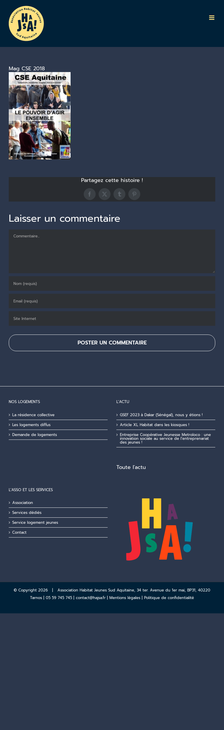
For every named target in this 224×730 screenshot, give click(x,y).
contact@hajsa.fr (91, 598)
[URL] (112, 318)
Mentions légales (124, 598)
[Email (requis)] (112, 301)
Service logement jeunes (35, 522)
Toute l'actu (131, 467)
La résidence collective (33, 415)
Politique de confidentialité (169, 598)
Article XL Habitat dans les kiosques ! (154, 425)
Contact (19, 532)
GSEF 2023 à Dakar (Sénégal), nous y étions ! (161, 415)
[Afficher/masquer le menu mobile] (212, 18)
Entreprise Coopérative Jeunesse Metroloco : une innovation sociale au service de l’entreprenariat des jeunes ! (165, 438)
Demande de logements (34, 435)
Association (22, 503)
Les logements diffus (31, 425)
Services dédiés (26, 512)
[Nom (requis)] (112, 283)
